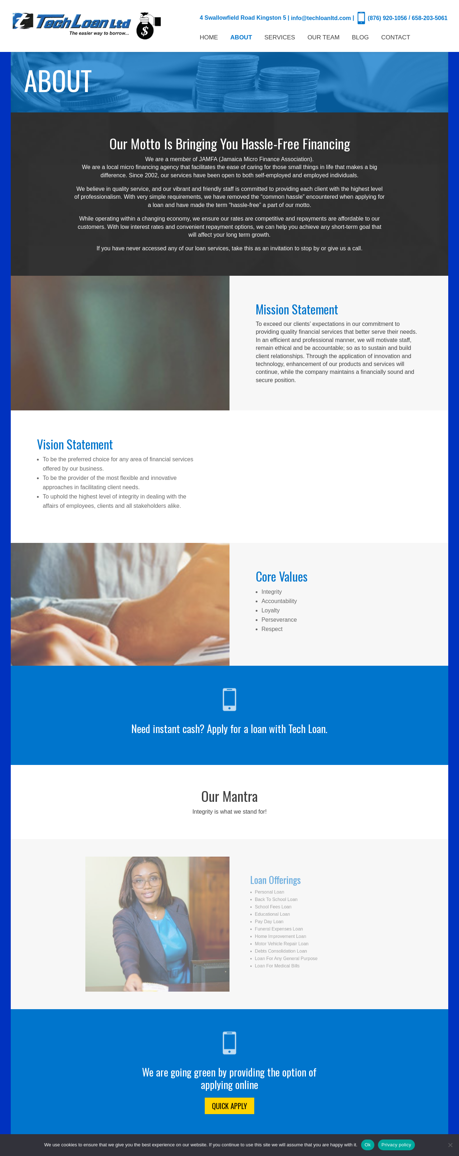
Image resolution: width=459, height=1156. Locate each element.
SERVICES (279, 38)
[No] (450, 1144)
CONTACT (395, 38)
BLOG (360, 38)
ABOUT (241, 38)
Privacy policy (396, 1144)
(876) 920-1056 (387, 18)
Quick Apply (229, 1105)
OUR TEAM (323, 38)
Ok (368, 1144)
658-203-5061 (430, 18)
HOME (209, 38)
